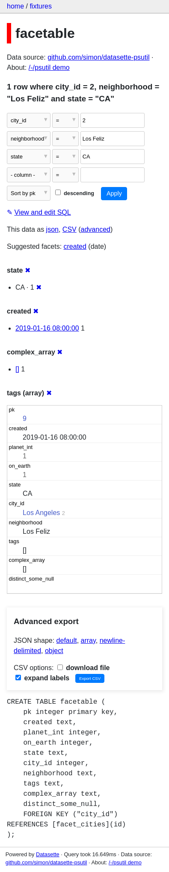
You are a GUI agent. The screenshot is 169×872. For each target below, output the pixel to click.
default (66, 640)
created (75, 246)
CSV (69, 229)
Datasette (47, 854)
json (52, 229)
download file (83, 667)
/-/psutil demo (49, 67)
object (54, 650)
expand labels (42, 678)
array (88, 640)
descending (74, 193)
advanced (95, 229)
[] (17, 369)
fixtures (41, 6)
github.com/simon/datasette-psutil (98, 57)
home (15, 6)
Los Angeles (41, 512)
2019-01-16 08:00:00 (47, 328)
